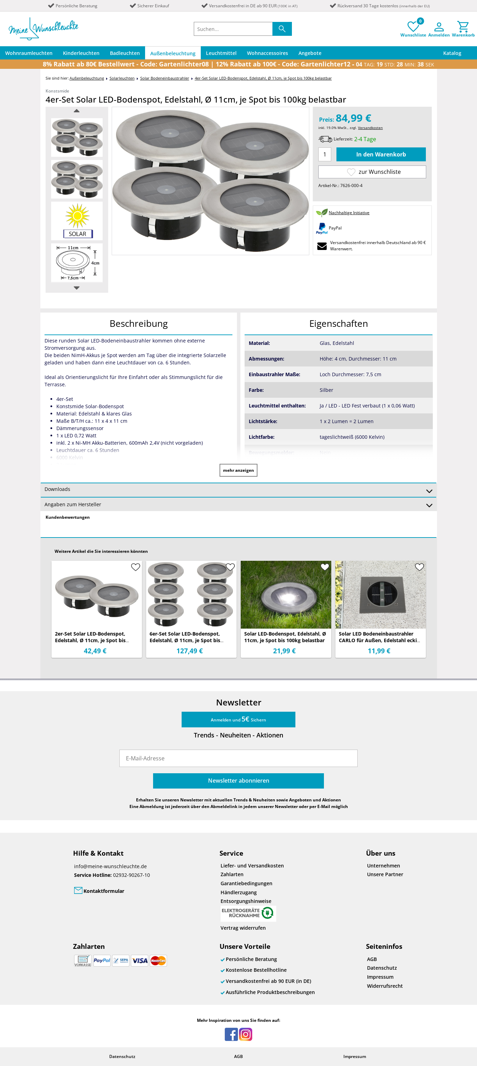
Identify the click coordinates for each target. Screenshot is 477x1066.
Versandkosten (370, 127)
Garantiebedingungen (246, 883)
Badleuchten (125, 53)
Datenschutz (382, 967)
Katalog (452, 53)
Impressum (380, 977)
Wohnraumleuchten (29, 53)
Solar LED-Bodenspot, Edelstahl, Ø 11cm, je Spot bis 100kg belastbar (285, 637)
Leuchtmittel (221, 53)
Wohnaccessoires (267, 53)
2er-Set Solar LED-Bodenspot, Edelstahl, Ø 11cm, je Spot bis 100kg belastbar (90, 640)
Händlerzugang (239, 892)
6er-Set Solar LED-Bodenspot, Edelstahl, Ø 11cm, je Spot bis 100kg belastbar (185, 640)
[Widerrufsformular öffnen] (285, 927)
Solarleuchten (122, 78)
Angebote (310, 53)
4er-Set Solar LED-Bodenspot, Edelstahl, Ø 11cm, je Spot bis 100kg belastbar (263, 78)
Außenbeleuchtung (173, 53)
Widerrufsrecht (385, 986)
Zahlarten (232, 874)
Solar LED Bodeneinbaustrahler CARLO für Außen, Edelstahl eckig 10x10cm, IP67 (379, 640)
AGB (372, 959)
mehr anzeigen (238, 470)
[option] (77, 137)
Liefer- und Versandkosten (252, 865)
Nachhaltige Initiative (349, 213)
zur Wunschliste (374, 172)
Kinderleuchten (81, 53)
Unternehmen (383, 865)
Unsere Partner (385, 874)
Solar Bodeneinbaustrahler (164, 78)
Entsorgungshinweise (248, 910)
